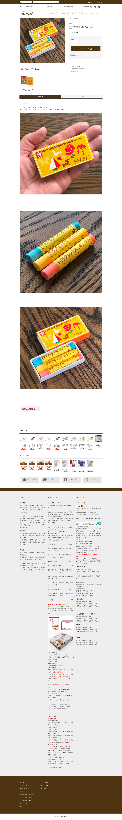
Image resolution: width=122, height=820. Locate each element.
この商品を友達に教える (75, 66)
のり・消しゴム (79, 18)
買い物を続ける (73, 71)
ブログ (77, 6)
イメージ (81, 96)
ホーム (21, 6)
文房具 (73, 18)
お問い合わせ (85, 6)
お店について (49, 6)
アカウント (88, 2)
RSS (21, 806)
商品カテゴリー (28, 6)
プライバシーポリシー (26, 797)
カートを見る (44, 785)
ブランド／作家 (39, 6)
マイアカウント (45, 782)
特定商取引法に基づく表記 (76, 56)
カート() (98, 2)
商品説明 (40, 96)
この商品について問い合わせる (77, 68)
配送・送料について (25, 788)
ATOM (25, 806)
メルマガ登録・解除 (67, 6)
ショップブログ (24, 803)
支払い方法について (25, 785)
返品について (73, 54)
